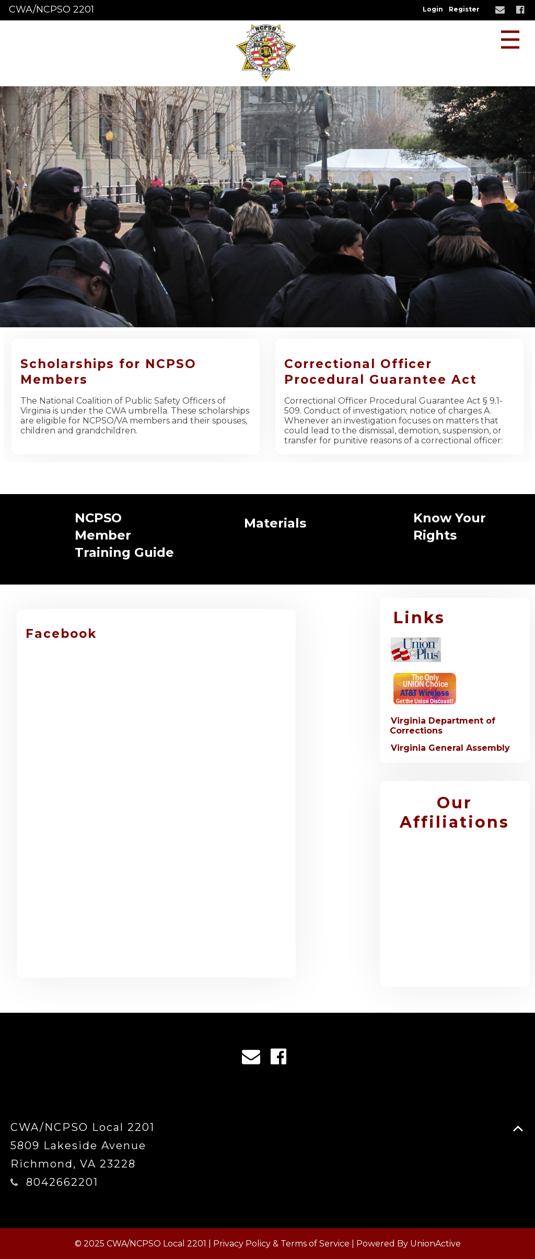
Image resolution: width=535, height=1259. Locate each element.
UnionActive (435, 1244)
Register (464, 9)
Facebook (61, 633)
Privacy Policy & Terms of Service (281, 1244)
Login (433, 9)
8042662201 (62, 1182)
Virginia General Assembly (450, 748)
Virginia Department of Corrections (442, 726)
